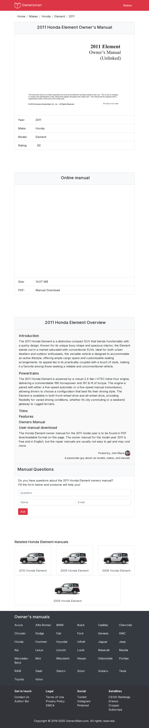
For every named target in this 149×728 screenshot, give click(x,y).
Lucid (80, 649)
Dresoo (113, 700)
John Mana (120, 453)
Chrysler (20, 632)
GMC (122, 632)
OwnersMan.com (77, 719)
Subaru (103, 669)
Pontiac (124, 657)
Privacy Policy (55, 700)
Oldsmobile (105, 657)
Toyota (19, 678)
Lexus (39, 649)
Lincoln (61, 649)
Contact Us (21, 696)
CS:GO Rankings (119, 696)
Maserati (103, 649)
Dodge (39, 632)
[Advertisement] (80, 161)
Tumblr (82, 696)
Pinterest (83, 704)
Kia (16, 649)
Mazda (123, 649)
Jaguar (103, 640)
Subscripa (115, 708)
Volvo (39, 678)
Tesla (122, 669)
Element (59, 16)
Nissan (81, 657)
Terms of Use (55, 696)
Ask (22, 511)
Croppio (114, 704)
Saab (38, 669)
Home (21, 16)
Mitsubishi (62, 657)
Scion (81, 669)
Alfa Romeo (43, 624)
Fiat (58, 632)
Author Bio (21, 700)
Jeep (122, 640)
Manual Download (48, 290)
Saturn (60, 669)
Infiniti (81, 640)
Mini (38, 657)
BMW (60, 624)
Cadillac (103, 624)
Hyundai (61, 640)
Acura (18, 624)
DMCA (50, 704)
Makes (127, 5)
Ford (80, 632)
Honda (46, 16)
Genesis (103, 632)
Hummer (41, 640)
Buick (81, 624)
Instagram (83, 700)
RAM (17, 669)
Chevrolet (125, 624)
